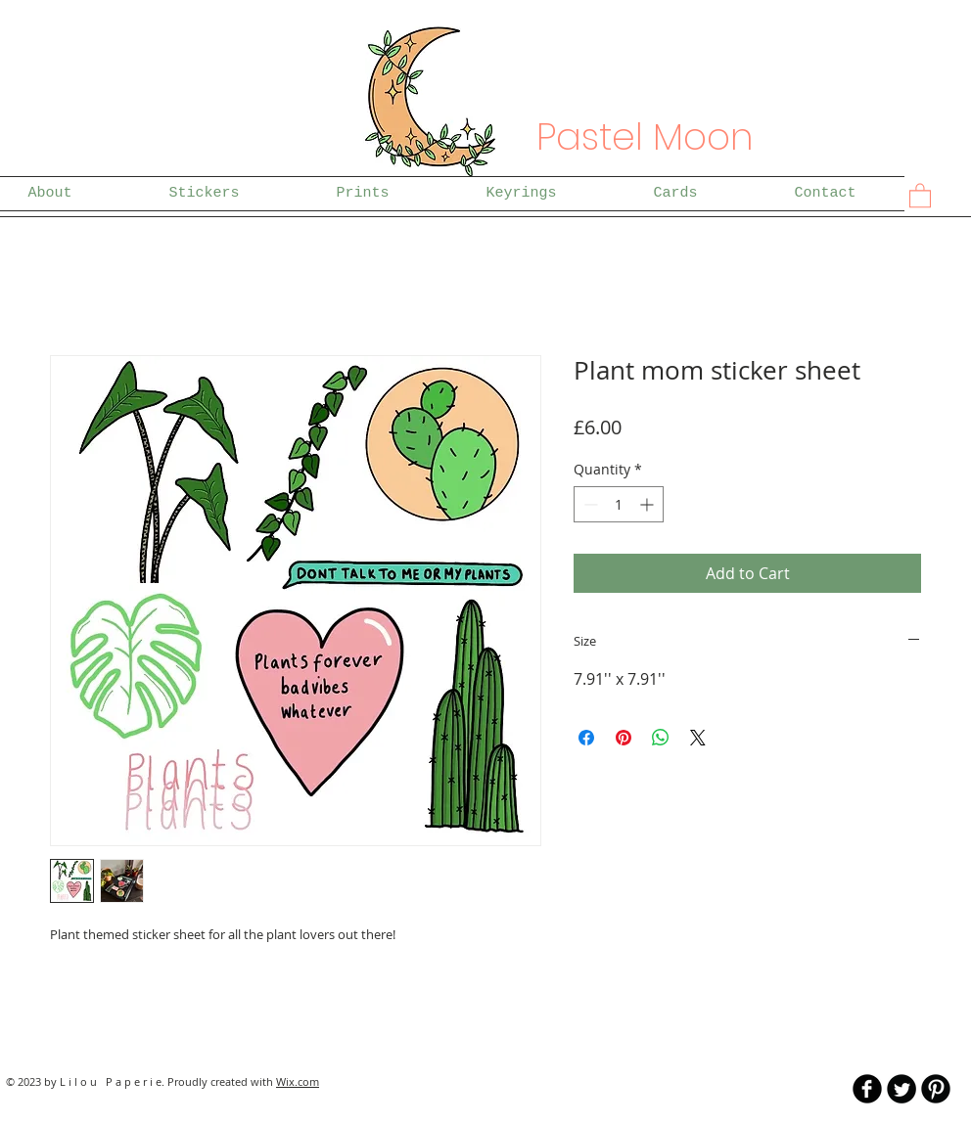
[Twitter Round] (901, 1088)
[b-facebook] (867, 1088)
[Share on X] (698, 737)
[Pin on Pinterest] (623, 737)
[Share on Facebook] (586, 737)
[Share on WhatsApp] (660, 737)
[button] (920, 194)
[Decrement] (589, 504)
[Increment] (648, 504)
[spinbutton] (618, 504)
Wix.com (297, 1081)
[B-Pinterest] (935, 1088)
